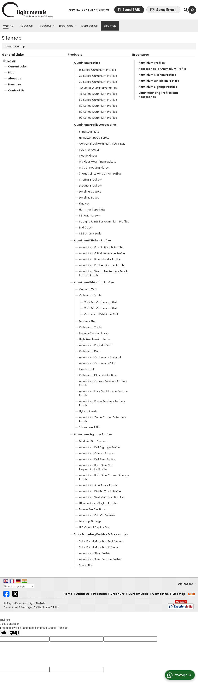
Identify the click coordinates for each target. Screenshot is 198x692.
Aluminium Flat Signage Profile (99, 447)
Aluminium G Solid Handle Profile (101, 247)
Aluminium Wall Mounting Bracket (102, 497)
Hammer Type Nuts (92, 209)
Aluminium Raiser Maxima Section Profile (102, 403)
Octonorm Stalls (90, 295)
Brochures (67, 26)
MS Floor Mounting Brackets (97, 162)
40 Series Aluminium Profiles (98, 88)
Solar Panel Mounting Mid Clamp (101, 541)
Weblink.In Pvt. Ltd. (48, 607)
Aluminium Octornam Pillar (97, 363)
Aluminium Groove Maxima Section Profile (103, 383)
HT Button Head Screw (94, 138)
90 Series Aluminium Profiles (98, 118)
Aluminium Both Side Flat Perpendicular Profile (96, 467)
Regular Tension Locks (94, 333)
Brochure (14, 84)
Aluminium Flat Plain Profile (97, 459)
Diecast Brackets (90, 185)
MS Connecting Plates (94, 168)
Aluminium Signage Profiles (93, 434)
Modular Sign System (93, 441)
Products (47, 26)
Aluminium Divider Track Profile (100, 491)
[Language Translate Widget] (18, 586)
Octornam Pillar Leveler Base (98, 375)
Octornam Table (90, 327)
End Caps (85, 227)
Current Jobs (17, 66)
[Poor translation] (14, 633)
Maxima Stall (87, 321)
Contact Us (89, 26)
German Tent (88, 289)
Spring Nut (86, 565)
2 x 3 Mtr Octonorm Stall (100, 308)
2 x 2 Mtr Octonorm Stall (100, 302)
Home (9, 26)
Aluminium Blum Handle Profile (99, 259)
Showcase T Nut (90, 427)
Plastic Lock (87, 369)
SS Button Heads (90, 233)
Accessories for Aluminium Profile (162, 69)
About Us (26, 26)
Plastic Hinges (88, 156)
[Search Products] (185, 10)
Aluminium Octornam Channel (100, 357)
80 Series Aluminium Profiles (98, 112)
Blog (11, 72)
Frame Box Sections (92, 509)
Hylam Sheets (88, 411)
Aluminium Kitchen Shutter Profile (102, 265)
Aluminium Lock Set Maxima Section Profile (103, 393)
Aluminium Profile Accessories (95, 125)
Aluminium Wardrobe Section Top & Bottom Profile (103, 273)
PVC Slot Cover (89, 150)
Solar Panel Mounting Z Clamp (99, 547)
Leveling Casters (90, 191)
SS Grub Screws (89, 215)
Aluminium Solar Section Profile (100, 559)
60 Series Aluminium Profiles (98, 106)
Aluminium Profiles (87, 63)
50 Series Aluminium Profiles (98, 100)
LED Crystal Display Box (94, 527)
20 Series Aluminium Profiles (98, 76)
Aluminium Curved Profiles (97, 453)
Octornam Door (90, 351)
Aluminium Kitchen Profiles (93, 240)
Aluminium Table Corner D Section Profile (102, 419)
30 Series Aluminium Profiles (98, 82)
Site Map (110, 26)
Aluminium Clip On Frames (97, 515)
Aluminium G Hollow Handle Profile (102, 253)
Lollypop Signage (90, 521)
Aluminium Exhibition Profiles (94, 282)
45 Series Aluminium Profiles (98, 94)
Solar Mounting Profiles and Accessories (158, 95)
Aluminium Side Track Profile (98, 485)
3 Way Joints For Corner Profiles (100, 174)
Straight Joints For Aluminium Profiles (104, 221)
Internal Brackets (90, 180)
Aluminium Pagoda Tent (95, 345)
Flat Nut (84, 203)
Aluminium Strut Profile (94, 553)
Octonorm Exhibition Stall (101, 314)
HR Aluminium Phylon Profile (97, 503)
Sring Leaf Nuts (89, 132)
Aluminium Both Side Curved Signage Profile (104, 477)
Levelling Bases (89, 197)
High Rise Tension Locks (94, 339)
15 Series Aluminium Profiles (97, 70)
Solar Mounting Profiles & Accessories (101, 534)
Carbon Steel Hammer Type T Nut (102, 144)
